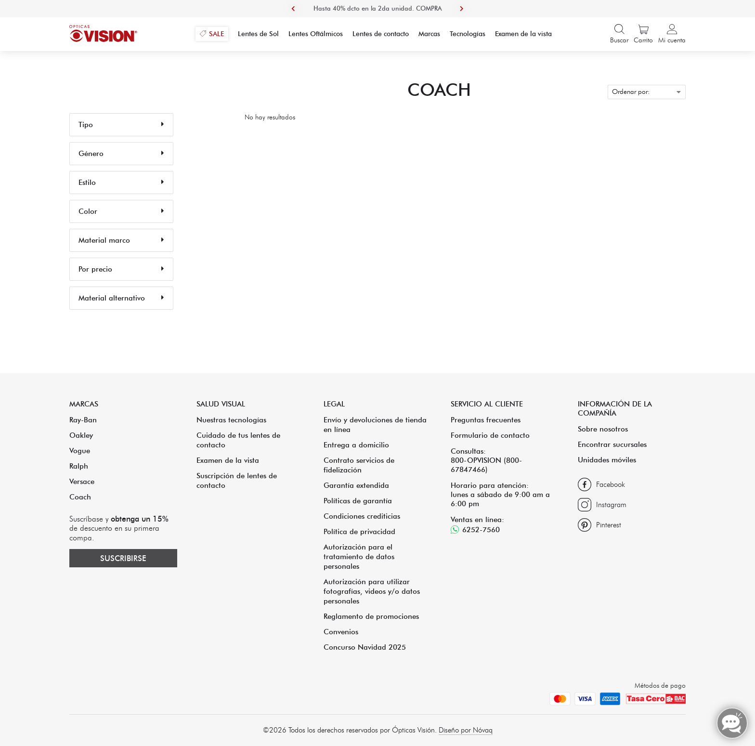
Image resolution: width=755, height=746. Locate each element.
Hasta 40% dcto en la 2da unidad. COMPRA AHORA (377, 17)
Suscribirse (123, 558)
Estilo (121, 182)
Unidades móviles (607, 459)
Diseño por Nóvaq (466, 730)
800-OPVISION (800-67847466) (486, 465)
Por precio (121, 269)
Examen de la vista (227, 460)
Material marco (121, 240)
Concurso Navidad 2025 (365, 647)
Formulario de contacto (490, 435)
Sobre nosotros (603, 428)
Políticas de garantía (358, 500)
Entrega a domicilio (356, 444)
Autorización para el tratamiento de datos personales (359, 556)
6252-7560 (481, 529)
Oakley (81, 435)
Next (461, 8)
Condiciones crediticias (362, 516)
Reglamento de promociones (371, 616)
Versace (81, 481)
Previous (293, 8)
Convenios (341, 631)
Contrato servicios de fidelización (359, 465)
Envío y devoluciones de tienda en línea (375, 424)
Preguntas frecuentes (486, 419)
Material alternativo (121, 298)
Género (121, 153)
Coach (80, 496)
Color (121, 211)
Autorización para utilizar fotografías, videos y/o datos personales (372, 591)
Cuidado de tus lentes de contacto (238, 440)
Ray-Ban (83, 419)
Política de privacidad (359, 531)
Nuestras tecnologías (231, 419)
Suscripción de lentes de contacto (236, 480)
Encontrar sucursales (612, 444)
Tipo (121, 124)
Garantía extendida (356, 485)
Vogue (79, 450)
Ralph (78, 466)
